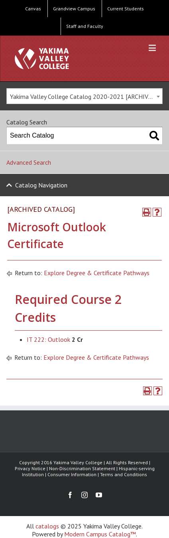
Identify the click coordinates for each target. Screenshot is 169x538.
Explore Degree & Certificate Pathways (96, 273)
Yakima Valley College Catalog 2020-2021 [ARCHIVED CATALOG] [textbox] (86, 97)
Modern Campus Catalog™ (100, 534)
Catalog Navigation (41, 185)
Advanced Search (28, 162)
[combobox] (84, 96)
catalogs (47, 526)
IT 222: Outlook (48, 339)
